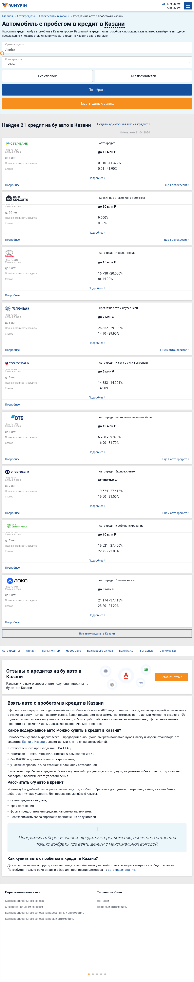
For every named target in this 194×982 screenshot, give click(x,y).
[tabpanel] (49, 906)
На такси (103, 901)
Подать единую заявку (97, 103)
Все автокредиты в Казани (97, 633)
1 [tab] (89, 974)
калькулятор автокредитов (59, 789)
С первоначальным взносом (24, 907)
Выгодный (147, 650)
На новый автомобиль (112, 907)
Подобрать (97, 89)
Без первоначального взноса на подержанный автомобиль (44, 912)
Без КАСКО (126, 650)
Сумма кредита (14, 44)
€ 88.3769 (173, 7)
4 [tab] (101, 974)
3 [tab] (97, 974)
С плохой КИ (168, 650)
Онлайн (31, 650)
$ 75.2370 (173, 3)
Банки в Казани (33, 742)
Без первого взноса (100, 650)
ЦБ (164, 3)
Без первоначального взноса (24, 901)
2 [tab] (93, 974)
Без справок (47, 76)
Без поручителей (143, 76)
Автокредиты (11, 650)
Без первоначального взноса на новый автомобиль (39, 919)
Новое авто (73, 650)
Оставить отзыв (171, 677)
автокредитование (121, 870)
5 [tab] (105, 974)
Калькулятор (51, 650)
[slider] (2, 53)
